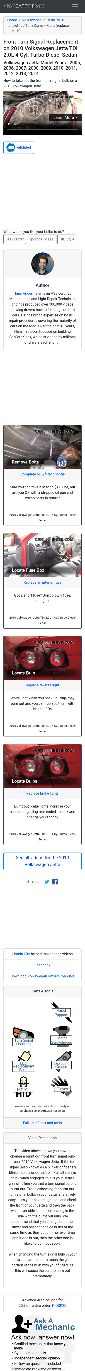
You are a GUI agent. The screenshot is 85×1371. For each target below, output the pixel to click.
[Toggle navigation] (75, 6)
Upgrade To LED (41, 239)
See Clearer (14, 239)
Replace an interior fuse (43, 582)
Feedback (42, 965)
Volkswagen (32, 20)
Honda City (21, 954)
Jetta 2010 (55, 20)
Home (12, 20)
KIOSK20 (59, 1305)
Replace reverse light (42, 685)
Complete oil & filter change (42, 474)
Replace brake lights (42, 793)
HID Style (66, 239)
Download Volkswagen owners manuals (42, 976)
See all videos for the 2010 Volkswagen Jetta (42, 861)
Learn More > (65, 117)
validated (18, 147)
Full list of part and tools (42, 1123)
